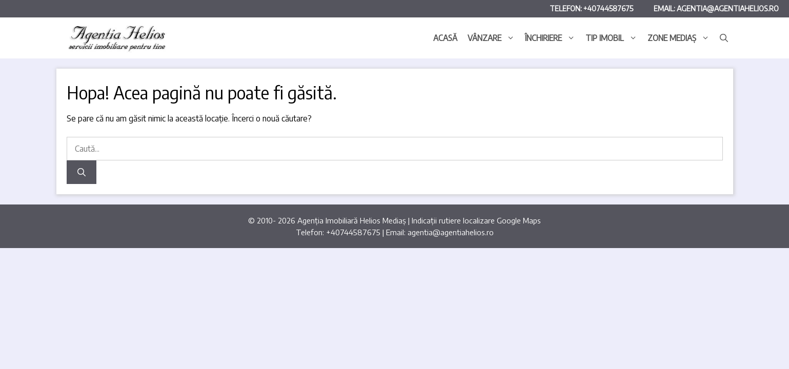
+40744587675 (353, 232)
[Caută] (81, 172)
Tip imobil (613, 37)
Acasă (445, 38)
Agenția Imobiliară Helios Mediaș (351, 220)
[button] (724, 37)
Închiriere (552, 37)
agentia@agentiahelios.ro (451, 232)
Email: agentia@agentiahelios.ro (716, 8)
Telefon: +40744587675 (591, 8)
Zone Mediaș (681, 37)
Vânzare (494, 37)
